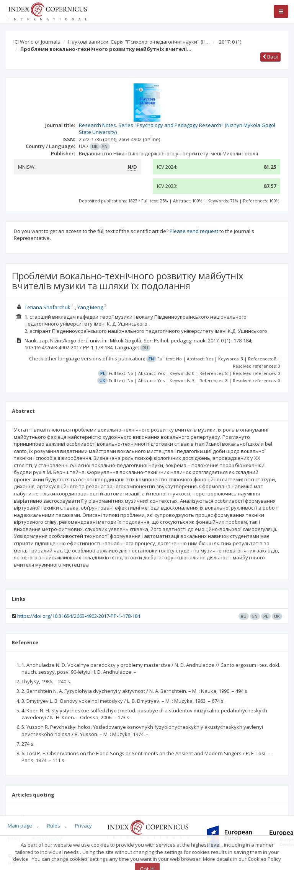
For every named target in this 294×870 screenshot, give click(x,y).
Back (270, 56)
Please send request (194, 231)
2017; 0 (230, 41)
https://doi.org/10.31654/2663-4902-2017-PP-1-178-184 (78, 616)
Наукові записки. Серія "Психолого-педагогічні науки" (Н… (139, 41)
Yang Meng (90, 307)
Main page (20, 825)
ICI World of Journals (36, 41)
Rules (53, 825)
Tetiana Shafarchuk (47, 307)
